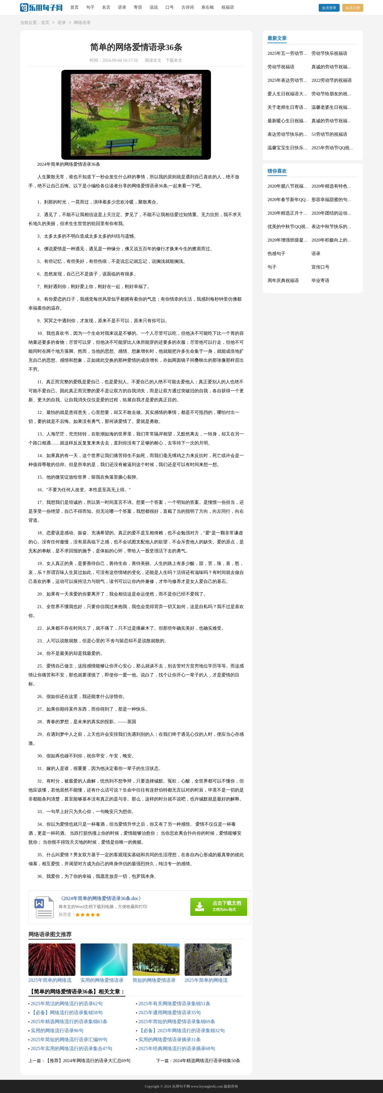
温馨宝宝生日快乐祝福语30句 (297, 147)
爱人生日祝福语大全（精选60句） (301, 93)
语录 (122, 7)
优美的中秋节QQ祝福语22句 (295, 226)
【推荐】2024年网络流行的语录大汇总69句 (87, 1060)
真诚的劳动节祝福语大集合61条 (342, 66)
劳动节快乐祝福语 (329, 53)
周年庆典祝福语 (283, 280)
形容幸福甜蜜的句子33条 (336, 199)
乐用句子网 (181, 1086)
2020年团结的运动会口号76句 (340, 213)
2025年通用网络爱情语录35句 (170, 1012)
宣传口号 (320, 267)
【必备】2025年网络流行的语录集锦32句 (182, 1030)
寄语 (138, 7)
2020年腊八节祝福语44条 (292, 186)
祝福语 (227, 7)
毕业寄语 (320, 280)
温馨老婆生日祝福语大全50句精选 (345, 107)
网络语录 (82, 23)
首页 (74, 7)
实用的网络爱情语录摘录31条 (170, 1039)
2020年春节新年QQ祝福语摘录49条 (302, 199)
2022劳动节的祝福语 (331, 80)
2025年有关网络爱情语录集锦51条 (174, 1003)
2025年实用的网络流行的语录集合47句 (71, 1048)
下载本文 (173, 60)
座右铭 (207, 7)
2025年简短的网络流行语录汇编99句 (69, 1039)
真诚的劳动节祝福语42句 (336, 120)
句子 (90, 7)
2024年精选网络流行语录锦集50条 (206, 1060)
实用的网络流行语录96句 (57, 1030)
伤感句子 (276, 253)
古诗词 (187, 7)
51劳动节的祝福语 (329, 134)
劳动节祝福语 (281, 66)
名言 (106, 7)
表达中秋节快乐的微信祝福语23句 (345, 226)
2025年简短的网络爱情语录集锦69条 (177, 1021)
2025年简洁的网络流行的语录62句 (67, 1003)
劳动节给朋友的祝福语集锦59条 (342, 93)
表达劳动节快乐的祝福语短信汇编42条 (306, 134)
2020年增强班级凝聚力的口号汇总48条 (306, 240)
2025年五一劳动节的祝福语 (294, 53)
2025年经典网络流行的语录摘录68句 (177, 1048)
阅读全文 (153, 60)
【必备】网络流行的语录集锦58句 (67, 1012)
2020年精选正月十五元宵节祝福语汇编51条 (310, 213)
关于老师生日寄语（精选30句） (299, 107)
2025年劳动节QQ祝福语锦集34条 (343, 147)
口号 (169, 7)
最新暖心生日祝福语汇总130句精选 (302, 120)
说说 (154, 7)
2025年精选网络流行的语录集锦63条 (69, 1021)
